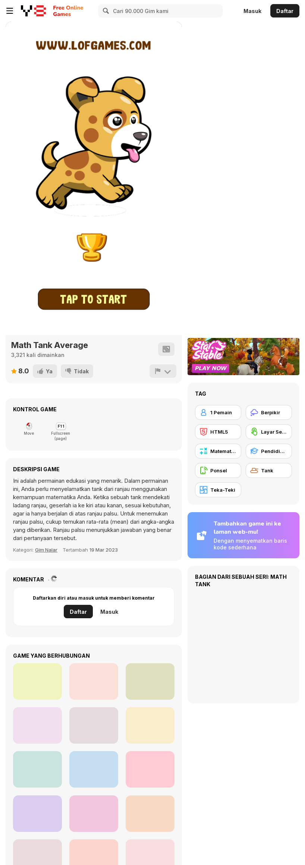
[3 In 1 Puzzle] (150, 813)
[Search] (104, 10)
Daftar (284, 11)
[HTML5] (218, 431)
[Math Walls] (37, 769)
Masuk (252, 11)
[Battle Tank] (150, 725)
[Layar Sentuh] (269, 431)
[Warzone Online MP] (93, 769)
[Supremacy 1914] (37, 813)
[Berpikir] (269, 412)
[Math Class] (93, 725)
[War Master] (93, 813)
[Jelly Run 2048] (37, 681)
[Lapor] (163, 371)
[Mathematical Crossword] (150, 681)
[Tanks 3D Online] (37, 725)
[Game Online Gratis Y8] (33, 10)
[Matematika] (218, 451)
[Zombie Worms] (93, 681)
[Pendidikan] (269, 451)
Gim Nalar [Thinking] (46, 550)
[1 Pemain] (218, 412)
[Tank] (269, 470)
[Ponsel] (218, 470)
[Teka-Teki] (218, 489)
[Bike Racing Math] (150, 769)
